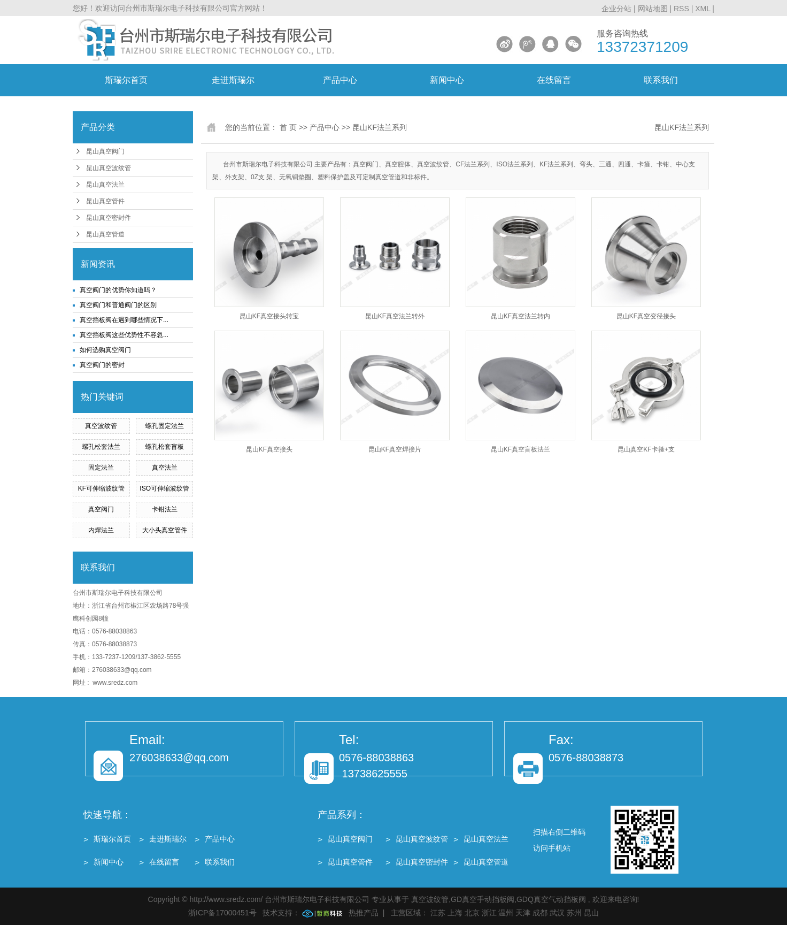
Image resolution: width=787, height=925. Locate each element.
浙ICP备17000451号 (222, 912)
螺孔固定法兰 (164, 426)
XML (702, 8)
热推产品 (364, 912)
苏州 (574, 912)
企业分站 (616, 8)
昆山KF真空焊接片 (394, 449)
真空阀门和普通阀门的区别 (118, 305)
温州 (505, 912)
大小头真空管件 (164, 530)
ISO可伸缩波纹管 (164, 488)
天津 (522, 912)
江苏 (437, 912)
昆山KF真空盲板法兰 (520, 449)
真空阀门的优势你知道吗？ (118, 290)
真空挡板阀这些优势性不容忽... (124, 335)
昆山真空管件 (105, 201)
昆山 (591, 912)
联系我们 (661, 80)
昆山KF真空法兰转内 (520, 316)
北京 (472, 912)
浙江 (489, 912)
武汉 (557, 912)
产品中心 (340, 80)
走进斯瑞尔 (233, 80)
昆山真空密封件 (108, 217)
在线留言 (554, 80)
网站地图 (654, 8)
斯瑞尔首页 (126, 80)
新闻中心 (447, 80)
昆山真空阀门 (105, 151)
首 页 (288, 127)
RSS (681, 8)
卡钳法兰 (165, 509)
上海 (454, 912)
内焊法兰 (101, 530)
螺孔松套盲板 (164, 446)
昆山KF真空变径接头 (646, 316)
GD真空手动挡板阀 (482, 899)
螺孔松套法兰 (101, 446)
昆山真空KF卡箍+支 (646, 449)
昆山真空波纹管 (108, 168)
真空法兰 (165, 467)
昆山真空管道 (105, 234)
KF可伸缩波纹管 (101, 488)
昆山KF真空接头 (269, 449)
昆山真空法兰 (105, 184)
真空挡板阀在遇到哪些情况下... (124, 320)
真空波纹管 (101, 426)
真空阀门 (101, 509)
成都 (540, 912)
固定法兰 (101, 467)
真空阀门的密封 (102, 365)
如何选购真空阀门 (105, 350)
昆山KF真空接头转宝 (269, 316)
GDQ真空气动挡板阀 (551, 899)
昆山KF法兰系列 (379, 127)
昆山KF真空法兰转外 (395, 316)
